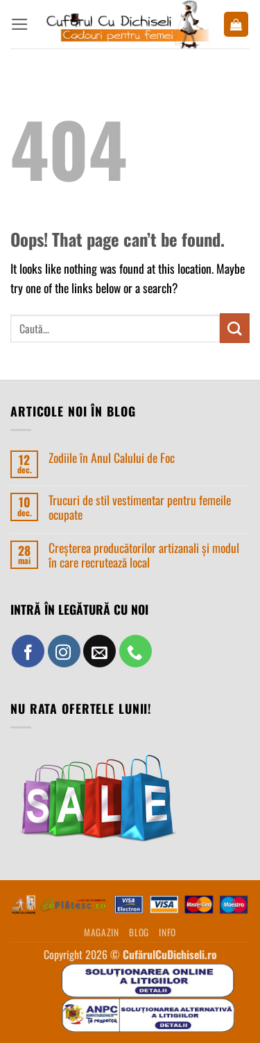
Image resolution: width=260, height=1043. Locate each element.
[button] (19, 24)
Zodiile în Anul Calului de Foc (112, 457)
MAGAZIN (101, 932)
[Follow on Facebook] (28, 651)
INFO (167, 932)
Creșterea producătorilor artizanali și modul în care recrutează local (144, 555)
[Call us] (135, 651)
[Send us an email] (99, 651)
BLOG (139, 932)
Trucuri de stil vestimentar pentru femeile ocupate (140, 507)
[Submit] (235, 328)
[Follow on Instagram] (64, 651)
